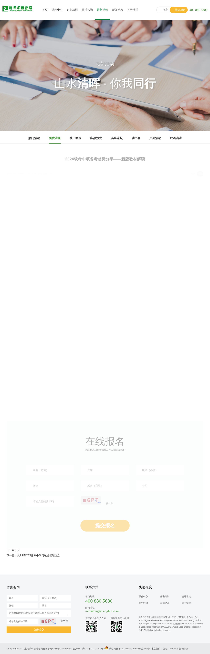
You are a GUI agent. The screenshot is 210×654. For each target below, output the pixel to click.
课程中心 (57, 9)
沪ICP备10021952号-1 (93, 648)
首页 (45, 9)
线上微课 (75, 138)
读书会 (136, 138)
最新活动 (102, 9)
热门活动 (34, 138)
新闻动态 (117, 9)
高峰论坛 (117, 138)
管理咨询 (87, 9)
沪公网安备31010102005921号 (125, 648)
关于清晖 (132, 9)
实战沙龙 (96, 138)
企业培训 (72, 9)
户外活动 (155, 138)
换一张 (64, 620)
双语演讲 (176, 138)
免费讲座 (55, 138)
